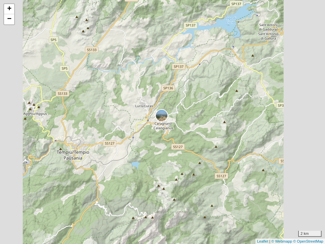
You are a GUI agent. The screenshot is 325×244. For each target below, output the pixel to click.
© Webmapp (282, 241)
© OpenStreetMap (308, 241)
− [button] (9, 19)
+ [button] (9, 9)
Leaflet (262, 241)
